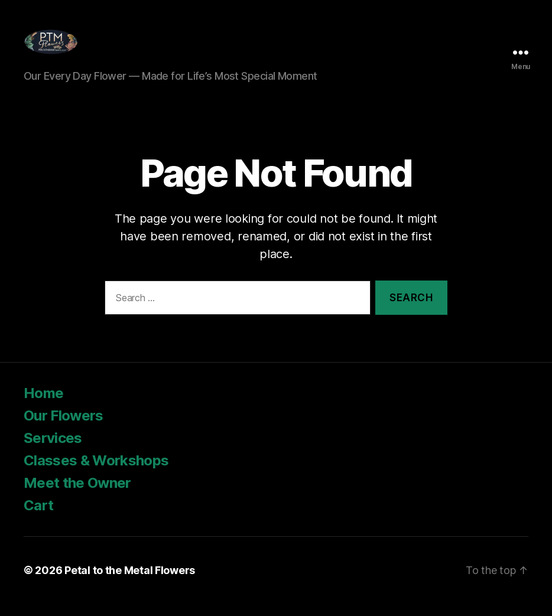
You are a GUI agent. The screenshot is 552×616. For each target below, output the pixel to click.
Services (53, 450)
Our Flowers (63, 427)
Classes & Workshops (96, 472)
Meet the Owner (79, 495)
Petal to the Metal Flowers (129, 582)
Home (43, 405)
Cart (38, 517)
